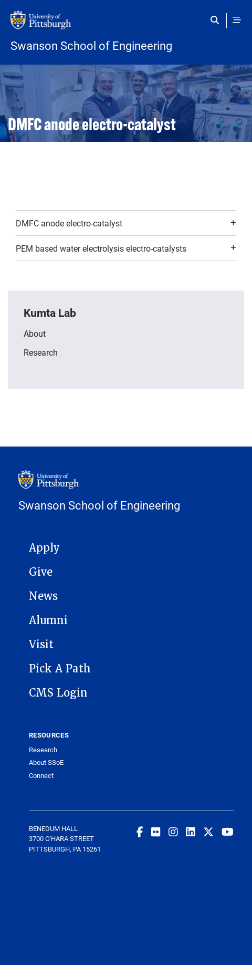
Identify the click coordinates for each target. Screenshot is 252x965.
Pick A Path (60, 669)
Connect (41, 775)
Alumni (48, 620)
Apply (44, 548)
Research (41, 352)
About (35, 333)
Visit (41, 644)
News (43, 596)
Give (40, 572)
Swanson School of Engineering (91, 45)
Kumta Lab (50, 312)
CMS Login (58, 693)
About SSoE (46, 762)
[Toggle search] (217, 20)
